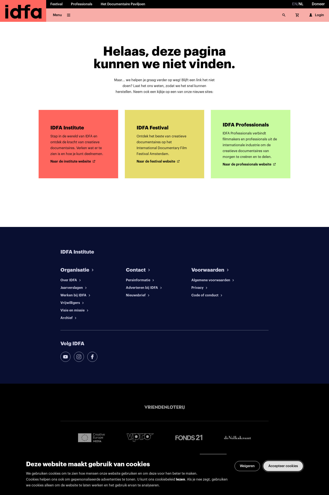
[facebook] (92, 357)
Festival (56, 4)
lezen (180, 479)
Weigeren (247, 466)
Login (316, 15)
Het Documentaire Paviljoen (123, 4)
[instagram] (79, 357)
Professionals (81, 4)
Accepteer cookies (283, 466)
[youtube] (65, 357)
